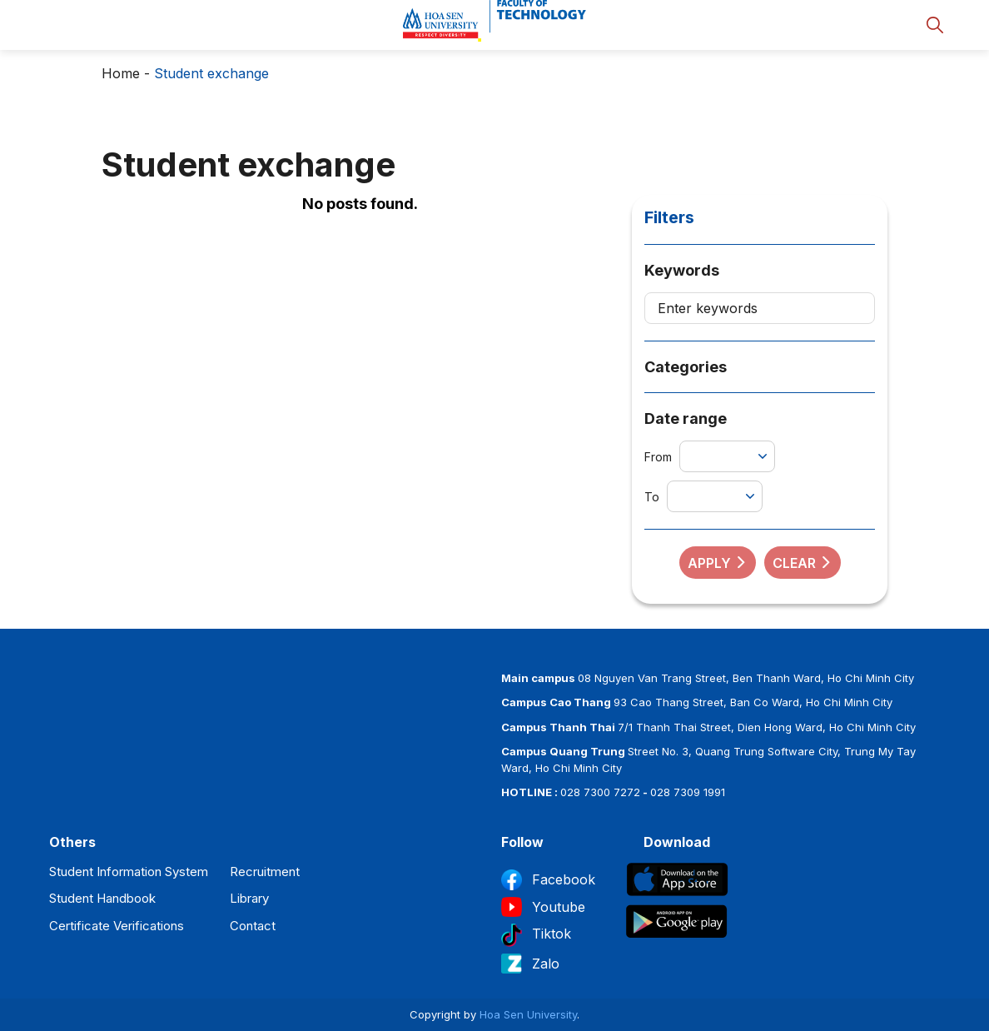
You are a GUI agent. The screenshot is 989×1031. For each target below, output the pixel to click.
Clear (802, 563)
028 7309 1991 (687, 792)
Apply (718, 563)
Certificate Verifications (116, 926)
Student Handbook (102, 898)
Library (249, 898)
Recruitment (265, 871)
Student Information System (128, 871)
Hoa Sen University (528, 1014)
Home (121, 73)
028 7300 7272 (600, 792)
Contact (253, 926)
